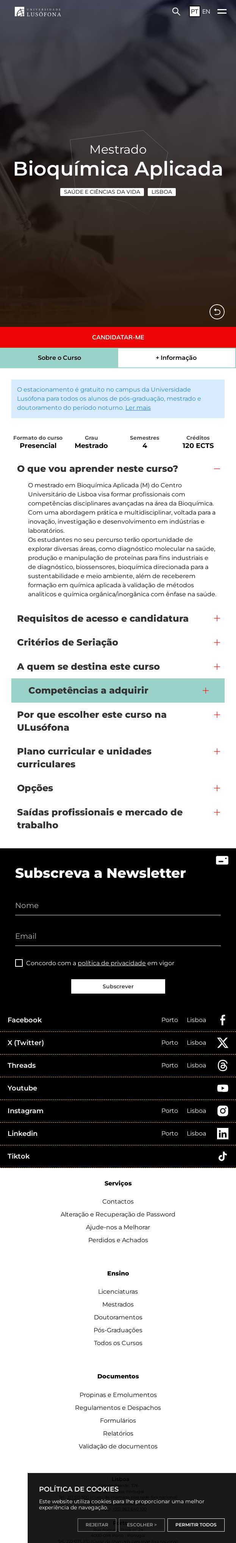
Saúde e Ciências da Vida (102, 191)
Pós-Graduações (118, 1330)
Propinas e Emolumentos (118, 1394)
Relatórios (118, 1433)
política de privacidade (112, 963)
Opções (35, 787)
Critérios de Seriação (67, 642)
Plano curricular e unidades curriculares (84, 758)
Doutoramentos (118, 1317)
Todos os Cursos (118, 1343)
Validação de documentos (118, 1446)
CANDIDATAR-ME (118, 337)
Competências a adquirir (88, 690)
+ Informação (176, 357)
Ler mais (138, 407)
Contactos (118, 1201)
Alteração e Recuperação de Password (118, 1214)
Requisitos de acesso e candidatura (103, 618)
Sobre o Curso (59, 357)
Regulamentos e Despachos (118, 1407)
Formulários (118, 1420)
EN (206, 11)
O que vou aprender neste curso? (97, 468)
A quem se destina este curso (88, 666)
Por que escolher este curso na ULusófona (92, 721)
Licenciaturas (118, 1291)
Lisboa (162, 191)
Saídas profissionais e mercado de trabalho (100, 819)
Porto (169, 1019)
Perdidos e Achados (118, 1240)
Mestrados (118, 1304)
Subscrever (118, 986)
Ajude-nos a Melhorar (118, 1227)
